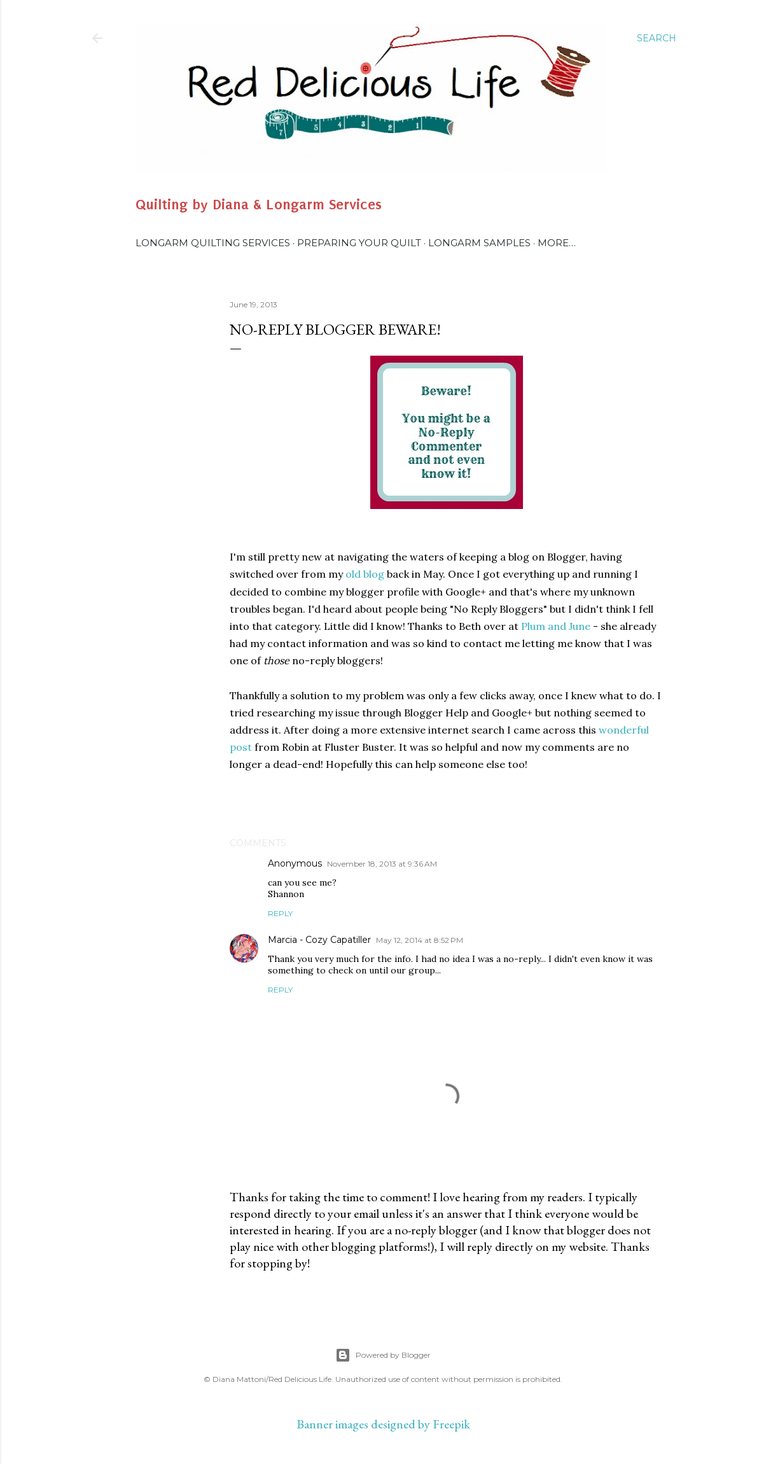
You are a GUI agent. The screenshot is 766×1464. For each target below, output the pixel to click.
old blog (364, 574)
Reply (280, 913)
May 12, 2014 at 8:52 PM (419, 940)
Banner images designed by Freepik (383, 1424)
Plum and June (555, 626)
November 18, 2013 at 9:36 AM (382, 863)
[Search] (656, 38)
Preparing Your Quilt (359, 243)
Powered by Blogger (383, 1355)
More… (557, 243)
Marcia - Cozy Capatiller (319, 939)
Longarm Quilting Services (213, 243)
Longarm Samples (479, 243)
